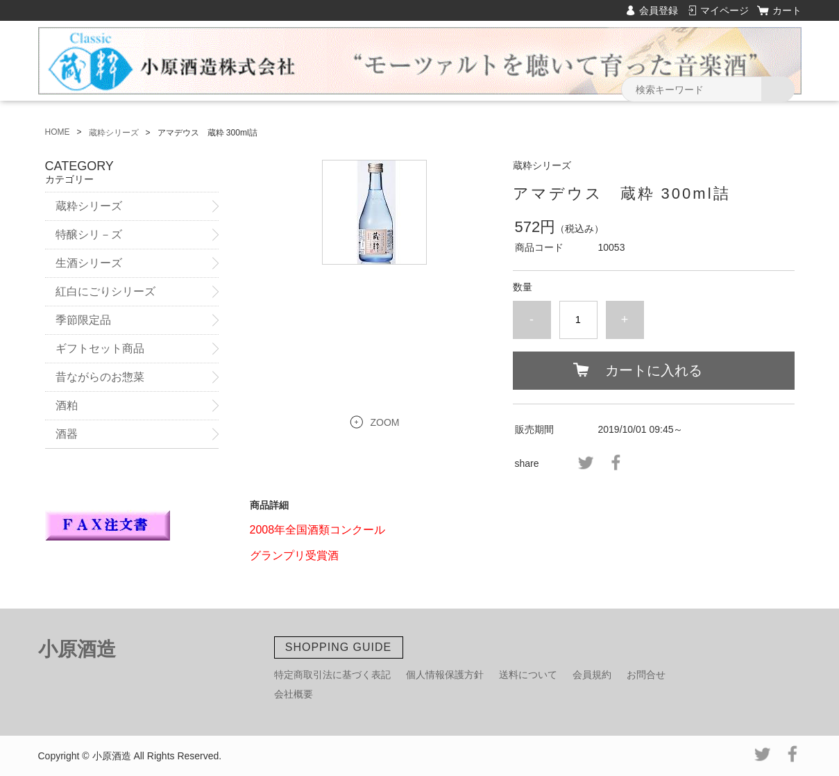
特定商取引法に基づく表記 (332, 674)
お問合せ (646, 674)
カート (787, 10)
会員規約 (592, 674)
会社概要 (293, 694)
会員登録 (658, 10)
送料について (528, 674)
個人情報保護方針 (445, 674)
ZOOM (385, 422)
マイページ (724, 10)
